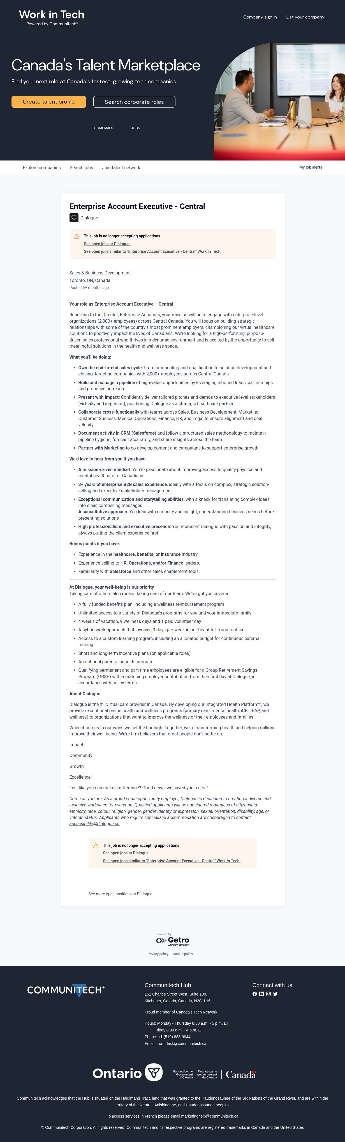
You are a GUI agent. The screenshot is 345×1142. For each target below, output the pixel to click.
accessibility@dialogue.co (95, 823)
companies (42, 167)
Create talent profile (49, 101)
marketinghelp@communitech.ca (210, 1116)
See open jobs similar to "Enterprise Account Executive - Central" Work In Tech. (153, 251)
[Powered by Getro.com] (172, 940)
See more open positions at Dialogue (120, 894)
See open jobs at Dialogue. (107, 244)
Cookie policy (183, 954)
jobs (81, 167)
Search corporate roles (134, 102)
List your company (305, 17)
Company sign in (260, 17)
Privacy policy (157, 954)
